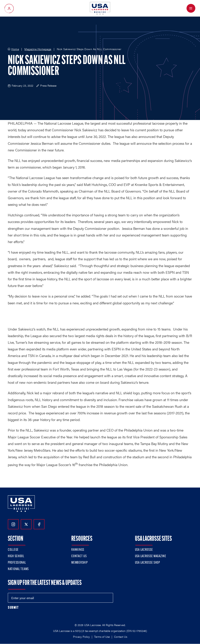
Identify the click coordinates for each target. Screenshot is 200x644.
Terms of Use (102, 636)
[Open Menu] (191, 8)
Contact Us (79, 556)
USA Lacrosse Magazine (150, 556)
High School (16, 556)
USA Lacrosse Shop (147, 563)
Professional (17, 563)
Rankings (77, 550)
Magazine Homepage (37, 49)
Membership (79, 563)
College (13, 550)
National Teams (18, 569)
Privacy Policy (81, 636)
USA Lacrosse (144, 550)
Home (15, 49)
